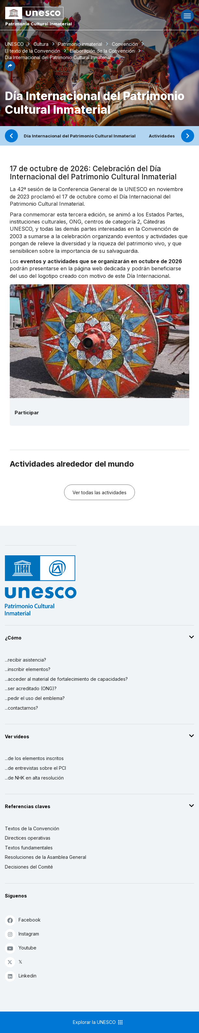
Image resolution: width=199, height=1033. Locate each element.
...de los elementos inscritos (34, 758)
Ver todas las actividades (99, 492)
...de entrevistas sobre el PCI (35, 768)
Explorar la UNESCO (98, 1022)
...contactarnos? (21, 708)
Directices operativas (27, 838)
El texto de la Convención (32, 51)
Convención (125, 44)
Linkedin (20, 976)
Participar (27, 412)
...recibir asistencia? (25, 660)
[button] (10, 69)
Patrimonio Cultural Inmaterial (38, 23)
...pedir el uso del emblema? (35, 698)
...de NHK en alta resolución (34, 778)
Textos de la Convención (32, 828)
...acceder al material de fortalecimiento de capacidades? (66, 679)
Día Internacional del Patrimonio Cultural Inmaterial (80, 135)
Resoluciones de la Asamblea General (45, 857)
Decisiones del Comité (29, 867)
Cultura (40, 44)
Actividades (162, 135)
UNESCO (14, 44)
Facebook (23, 920)
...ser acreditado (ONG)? (31, 688)
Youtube (20, 948)
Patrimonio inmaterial (80, 44)
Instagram (22, 934)
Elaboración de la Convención (102, 51)
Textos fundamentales (29, 847)
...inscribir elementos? (27, 669)
